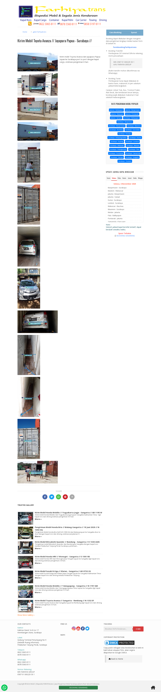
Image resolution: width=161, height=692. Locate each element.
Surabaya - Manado (133, 145)
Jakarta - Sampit (116, 118)
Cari (138, 629)
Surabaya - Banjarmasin (117, 126)
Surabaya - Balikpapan (131, 118)
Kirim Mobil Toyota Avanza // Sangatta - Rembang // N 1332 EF (64, 600)
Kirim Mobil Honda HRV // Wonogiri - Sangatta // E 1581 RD (62, 556)
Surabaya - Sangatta (132, 157)
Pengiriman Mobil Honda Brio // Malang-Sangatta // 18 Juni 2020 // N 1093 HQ (67, 528)
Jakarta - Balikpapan (116, 110)
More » (38, 519)
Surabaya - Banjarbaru (124, 122)
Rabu (119, 178)
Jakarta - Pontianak (132, 114)
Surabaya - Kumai (135, 138)
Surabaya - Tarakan (124, 161)
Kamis (124, 178)
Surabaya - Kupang (117, 141)
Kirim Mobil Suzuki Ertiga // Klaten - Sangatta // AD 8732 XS (63, 571)
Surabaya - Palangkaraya (118, 149)
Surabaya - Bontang (116, 130)
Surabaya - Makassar (117, 145)
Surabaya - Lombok (132, 141)
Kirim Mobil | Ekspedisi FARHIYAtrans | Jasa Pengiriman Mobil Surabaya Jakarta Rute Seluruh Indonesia (63, 684)
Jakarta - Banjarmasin (133, 110)
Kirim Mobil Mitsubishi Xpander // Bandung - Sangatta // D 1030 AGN (67, 542)
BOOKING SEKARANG (126, 236)
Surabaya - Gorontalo (132, 130)
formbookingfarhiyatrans (124, 47)
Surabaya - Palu (134, 149)
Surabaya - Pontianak (116, 153)
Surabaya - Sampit (117, 157)
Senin (108, 178)
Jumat (129, 178)
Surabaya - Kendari (124, 134)
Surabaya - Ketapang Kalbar (117, 138)
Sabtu (135, 178)
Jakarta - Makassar (117, 114)
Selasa (114, 178)
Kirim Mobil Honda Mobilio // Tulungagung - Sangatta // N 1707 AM (66, 586)
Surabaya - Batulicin (134, 126)
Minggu (140, 178)
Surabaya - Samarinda (133, 153)
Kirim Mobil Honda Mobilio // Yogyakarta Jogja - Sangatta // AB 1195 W (68, 512)
